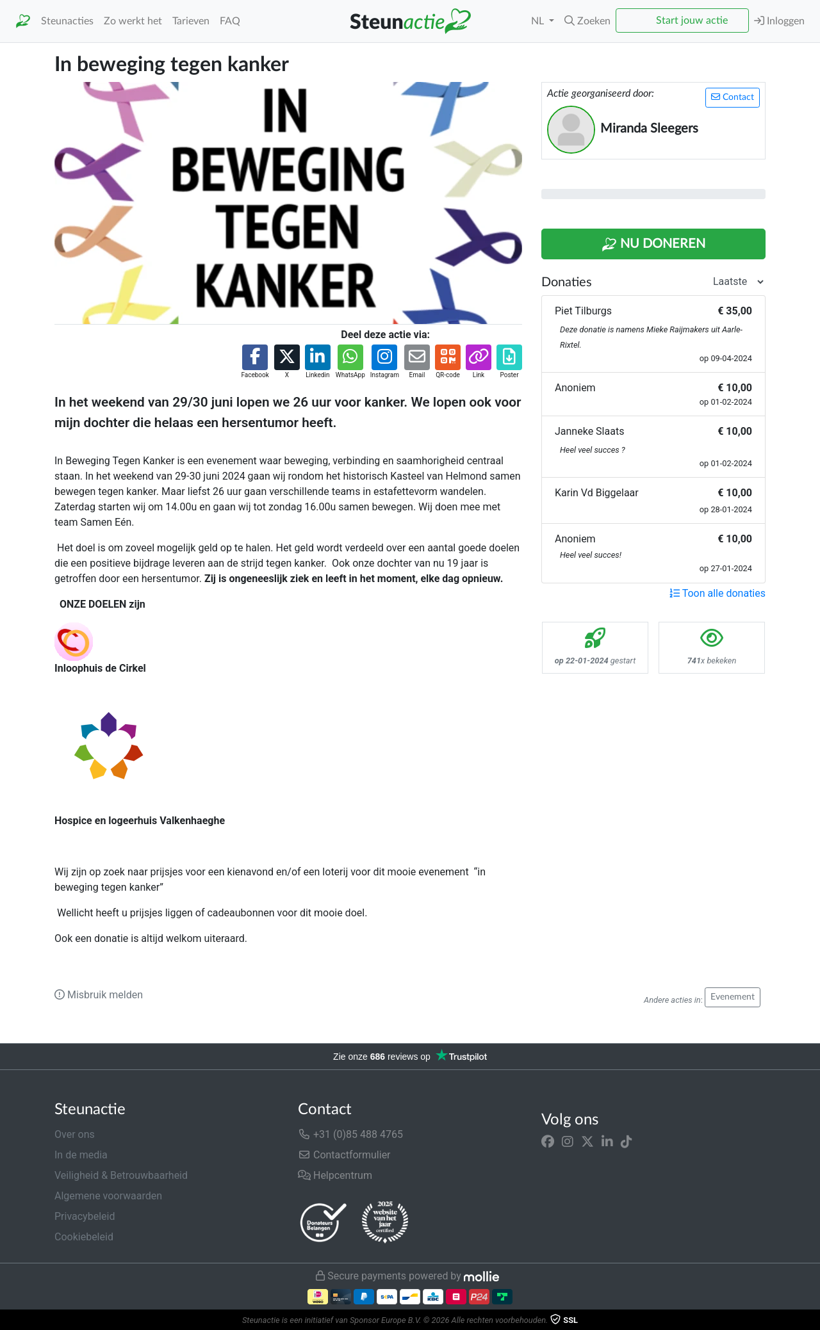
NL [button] (538, 21)
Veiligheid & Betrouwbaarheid (121, 1175)
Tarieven (190, 21)
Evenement (732, 997)
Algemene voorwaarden (108, 1196)
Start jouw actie (692, 20)
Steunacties (67, 21)
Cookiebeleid (83, 1237)
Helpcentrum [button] (335, 1175)
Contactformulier (344, 1155)
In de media (81, 1155)
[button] (587, 21)
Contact (732, 97)
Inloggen (779, 20)
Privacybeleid (84, 1216)
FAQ (230, 21)
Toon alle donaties (717, 593)
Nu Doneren (653, 244)
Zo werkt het (133, 21)
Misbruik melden (98, 995)
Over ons (74, 1134)
